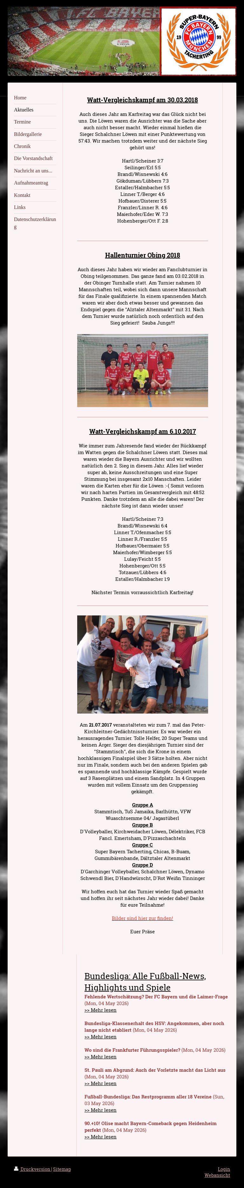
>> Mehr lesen (101, 1010)
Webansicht (217, 1175)
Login (224, 1169)
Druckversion (32, 1169)
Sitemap (62, 1169)
